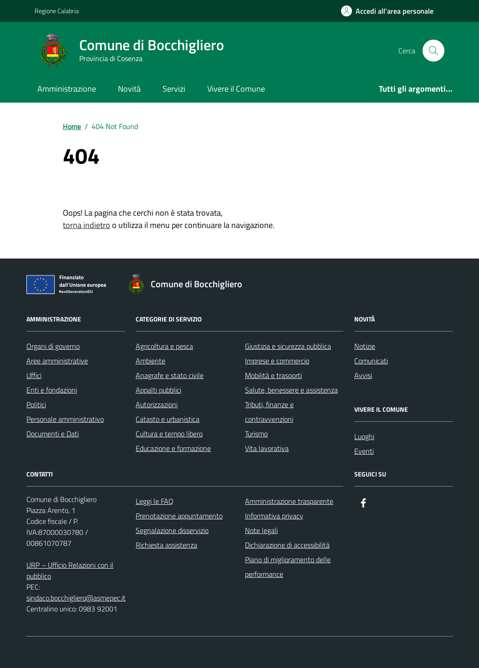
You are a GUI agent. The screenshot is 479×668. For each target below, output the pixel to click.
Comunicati (371, 360)
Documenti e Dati (52, 433)
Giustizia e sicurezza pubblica (288, 346)
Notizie (364, 346)
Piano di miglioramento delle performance (288, 567)
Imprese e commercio (277, 360)
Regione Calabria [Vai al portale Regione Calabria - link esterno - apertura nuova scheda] (57, 11)
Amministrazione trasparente (289, 501)
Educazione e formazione (173, 448)
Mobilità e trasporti (273, 375)
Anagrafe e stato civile (170, 375)
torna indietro (86, 225)
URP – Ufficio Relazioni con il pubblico (69, 570)
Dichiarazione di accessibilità (287, 544)
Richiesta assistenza (166, 544)
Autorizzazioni (157, 404)
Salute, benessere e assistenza (291, 389)
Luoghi (364, 436)
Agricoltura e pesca (164, 346)
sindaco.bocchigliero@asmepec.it (76, 597)
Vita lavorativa (267, 448)
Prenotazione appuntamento (179, 515)
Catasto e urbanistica (167, 419)
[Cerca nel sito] (433, 51)
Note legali (261, 530)
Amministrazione (66, 89)
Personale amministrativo (65, 419)
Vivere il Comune (236, 89)
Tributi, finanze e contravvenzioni (269, 412)
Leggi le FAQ (154, 501)
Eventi (364, 450)
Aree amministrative (57, 360)
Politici (36, 404)
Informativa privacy (274, 515)
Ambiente (150, 360)
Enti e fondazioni (51, 389)
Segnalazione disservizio (172, 530)
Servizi (174, 89)
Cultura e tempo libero (169, 433)
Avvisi (363, 375)
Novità (129, 89)
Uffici (33, 375)
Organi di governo (53, 346)
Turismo (256, 433)
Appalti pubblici (158, 389)
